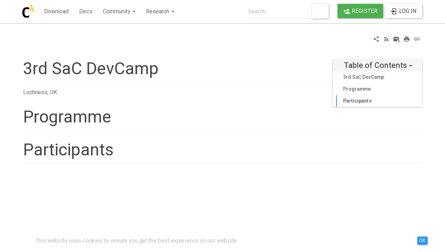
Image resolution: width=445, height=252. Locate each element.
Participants (357, 101)
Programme (357, 89)
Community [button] (119, 11)
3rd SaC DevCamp (363, 77)
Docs (85, 11)
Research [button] (160, 11)
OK (422, 240)
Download (56, 11)
